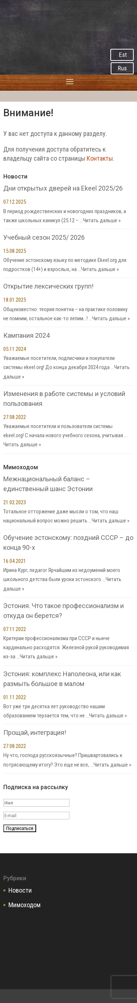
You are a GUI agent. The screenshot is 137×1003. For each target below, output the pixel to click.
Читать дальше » (102, 220)
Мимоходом (24, 905)
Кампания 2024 (26, 335)
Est (123, 54)
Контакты (100, 158)
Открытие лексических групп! (48, 286)
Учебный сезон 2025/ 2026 (44, 237)
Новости (20, 890)
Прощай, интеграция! (34, 732)
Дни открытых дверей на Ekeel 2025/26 (63, 188)
